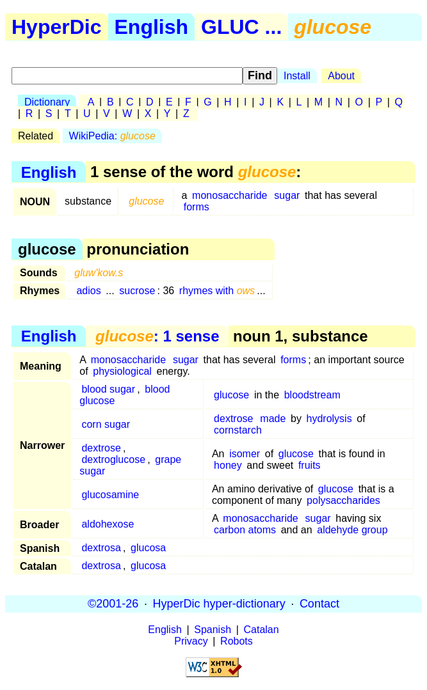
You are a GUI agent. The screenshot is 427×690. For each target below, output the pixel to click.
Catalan (261, 629)
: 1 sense (157, 336)
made (273, 418)
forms (196, 206)
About (341, 75)
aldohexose (107, 524)
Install (297, 75)
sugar (287, 195)
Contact (319, 603)
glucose (231, 394)
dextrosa (100, 547)
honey (228, 465)
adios (88, 290)
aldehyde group (352, 529)
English (152, 26)
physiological (122, 371)
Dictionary (47, 102)
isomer (244, 453)
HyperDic (57, 26)
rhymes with (217, 290)
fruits (309, 465)
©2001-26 (113, 603)
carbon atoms (245, 529)
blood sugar (108, 389)
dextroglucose (113, 459)
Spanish (212, 629)
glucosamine (110, 494)
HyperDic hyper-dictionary (219, 603)
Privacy (190, 641)
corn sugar (105, 424)
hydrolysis (329, 418)
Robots (236, 641)
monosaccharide (229, 195)
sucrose (137, 290)
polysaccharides (343, 500)
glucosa (148, 547)
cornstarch (238, 430)
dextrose (233, 418)
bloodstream (312, 394)
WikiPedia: (112, 135)
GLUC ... (241, 26)
